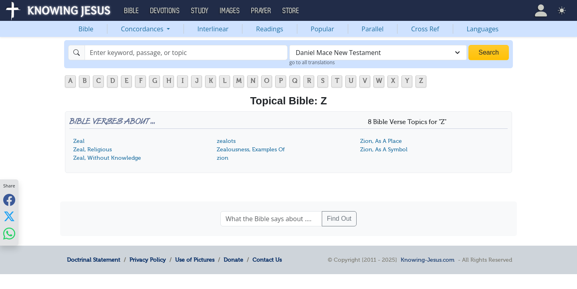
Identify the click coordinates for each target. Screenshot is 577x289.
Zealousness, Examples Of (251, 150)
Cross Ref (425, 28)
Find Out (339, 218)
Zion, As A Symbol (384, 150)
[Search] (186, 52)
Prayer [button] (261, 10)
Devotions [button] (165, 10)
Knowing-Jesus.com (427, 259)
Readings (269, 28)
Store (290, 10)
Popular (322, 28)
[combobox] (378, 52)
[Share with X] (9, 216)
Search (488, 52)
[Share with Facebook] (9, 199)
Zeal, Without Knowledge (107, 158)
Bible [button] (131, 10)
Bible (86, 28)
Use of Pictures (194, 259)
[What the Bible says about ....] (271, 218)
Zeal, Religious (92, 150)
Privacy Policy (147, 259)
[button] (541, 10)
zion (222, 158)
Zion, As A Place (381, 141)
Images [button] (230, 10)
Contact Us (267, 259)
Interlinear (213, 28)
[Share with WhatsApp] (9, 233)
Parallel (372, 28)
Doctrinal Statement (93, 259)
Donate (233, 259)
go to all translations (312, 62)
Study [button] (200, 10)
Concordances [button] (143, 28)
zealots (226, 141)
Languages (483, 28)
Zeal (79, 141)
